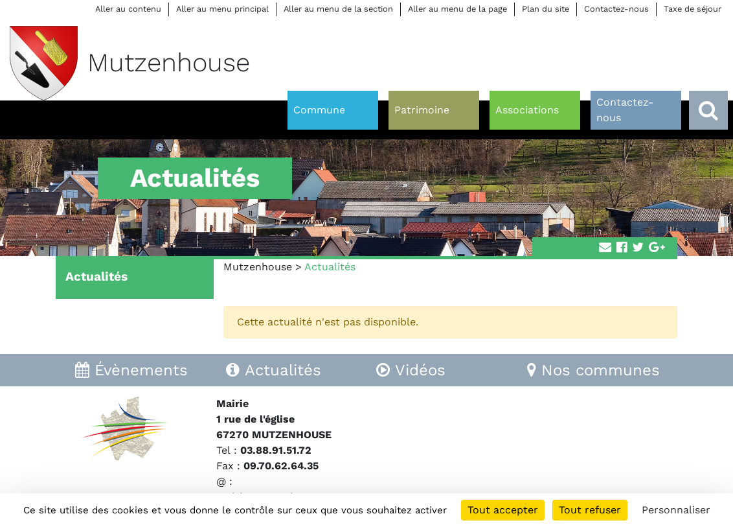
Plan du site (545, 9)
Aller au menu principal (222, 9)
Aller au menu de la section (338, 9)
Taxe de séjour (692, 9)
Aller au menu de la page (457, 9)
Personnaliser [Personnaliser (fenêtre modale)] (676, 510)
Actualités (96, 276)
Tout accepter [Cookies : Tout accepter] (503, 510)
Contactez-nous (616, 9)
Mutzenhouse (257, 267)
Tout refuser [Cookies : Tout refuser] (590, 510)
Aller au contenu (128, 9)
